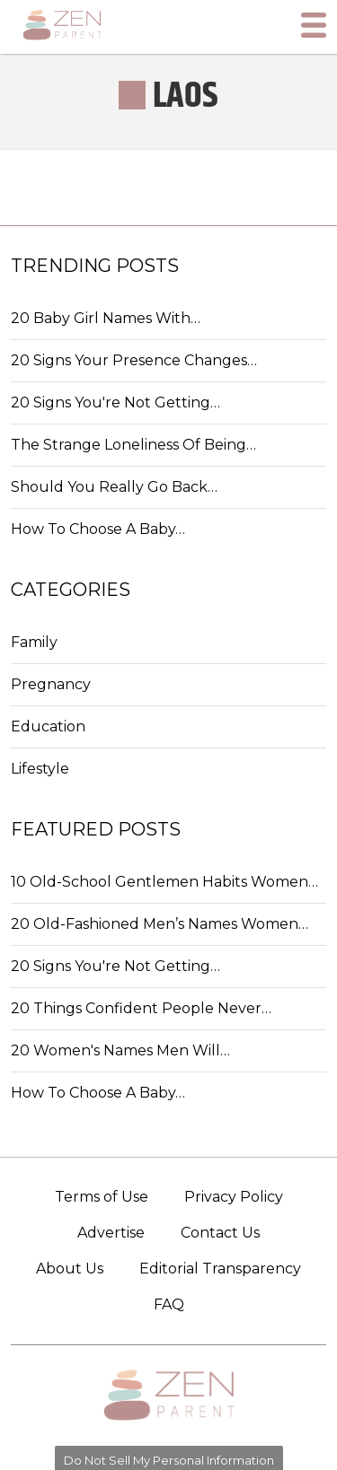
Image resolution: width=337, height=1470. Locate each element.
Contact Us (220, 1232)
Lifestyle (40, 768)
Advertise (111, 1232)
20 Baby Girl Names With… (105, 318)
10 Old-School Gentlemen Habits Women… (164, 881)
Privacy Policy (233, 1196)
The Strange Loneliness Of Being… (133, 444)
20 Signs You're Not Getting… (115, 402)
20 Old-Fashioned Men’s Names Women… (159, 923)
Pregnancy (51, 684)
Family (34, 642)
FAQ (169, 1304)
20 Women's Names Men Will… (120, 1050)
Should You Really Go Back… (114, 486)
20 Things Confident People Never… (141, 1008)
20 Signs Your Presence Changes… (134, 360)
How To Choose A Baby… (98, 529)
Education (48, 726)
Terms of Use (101, 1196)
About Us (69, 1268)
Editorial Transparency (220, 1268)
